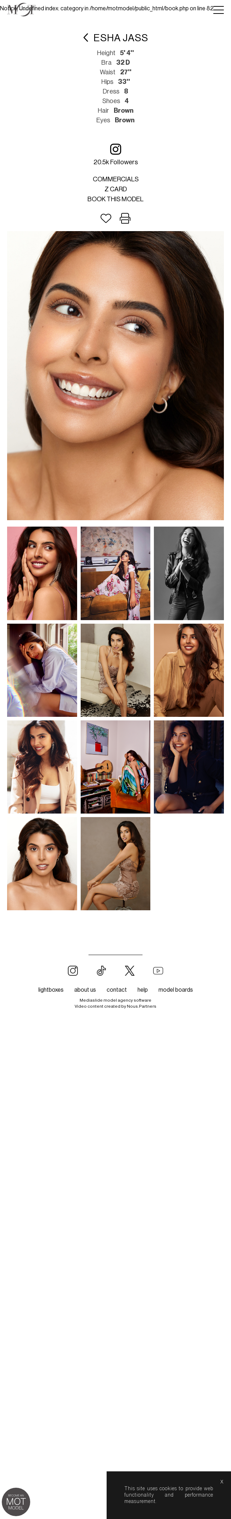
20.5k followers (115, 154)
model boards (176, 972)
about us (85, 972)
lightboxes (51, 972)
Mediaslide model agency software (115, 982)
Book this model (115, 199)
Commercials (116, 179)
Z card (115, 189)
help (143, 972)
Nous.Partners (141, 988)
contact (117, 972)
